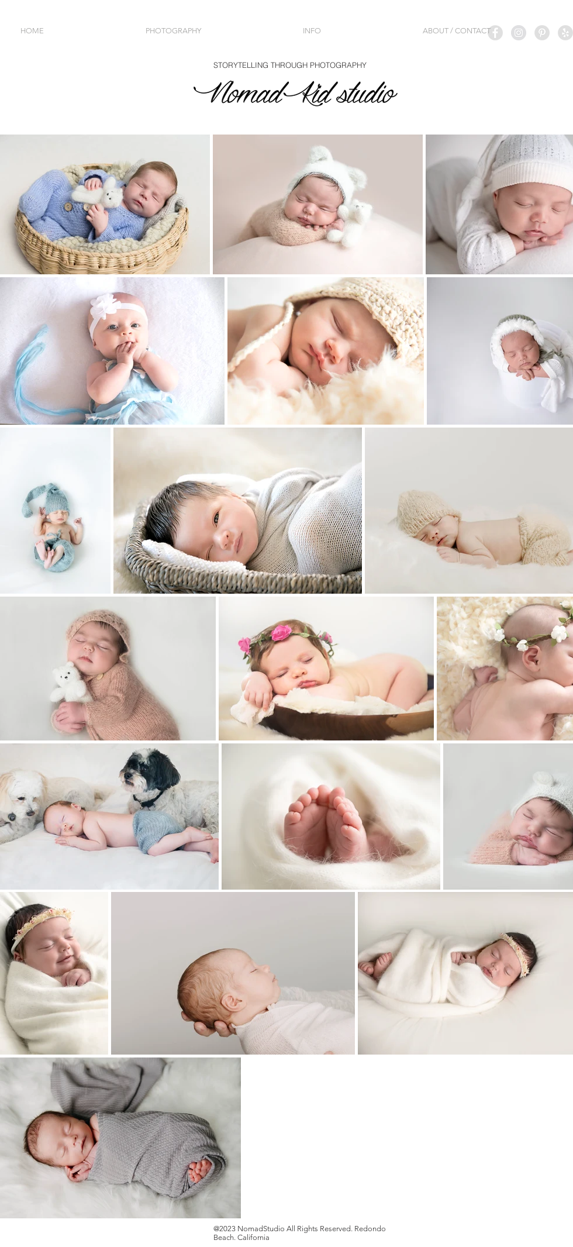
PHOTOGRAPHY (337, 65)
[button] (215, 30)
